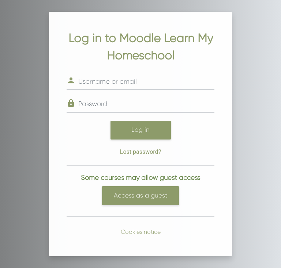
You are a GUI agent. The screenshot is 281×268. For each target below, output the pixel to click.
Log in (140, 129)
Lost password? (140, 151)
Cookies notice (141, 231)
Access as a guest (140, 195)
